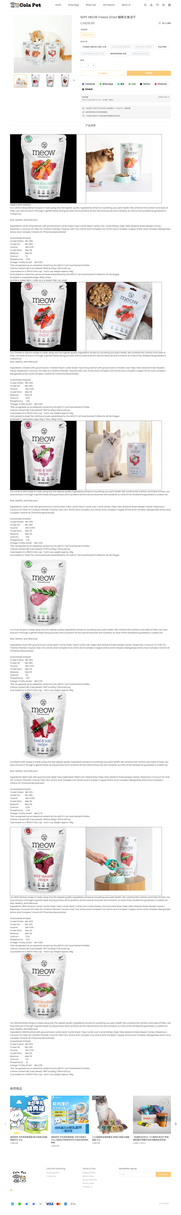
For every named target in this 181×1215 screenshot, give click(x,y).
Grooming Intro (52, 1172)
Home (58, 5)
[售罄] (29, 1120)
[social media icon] (11, 1190)
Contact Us (51, 1176)
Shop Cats (91, 5)
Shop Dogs (73, 5)
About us (126, 5)
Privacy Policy (88, 1183)
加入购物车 (102, 73)
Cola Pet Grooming (55, 1168)
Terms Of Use (89, 1168)
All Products (109, 5)
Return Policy (88, 1176)
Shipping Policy (89, 1172)
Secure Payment (90, 1179)
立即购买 (148, 73)
